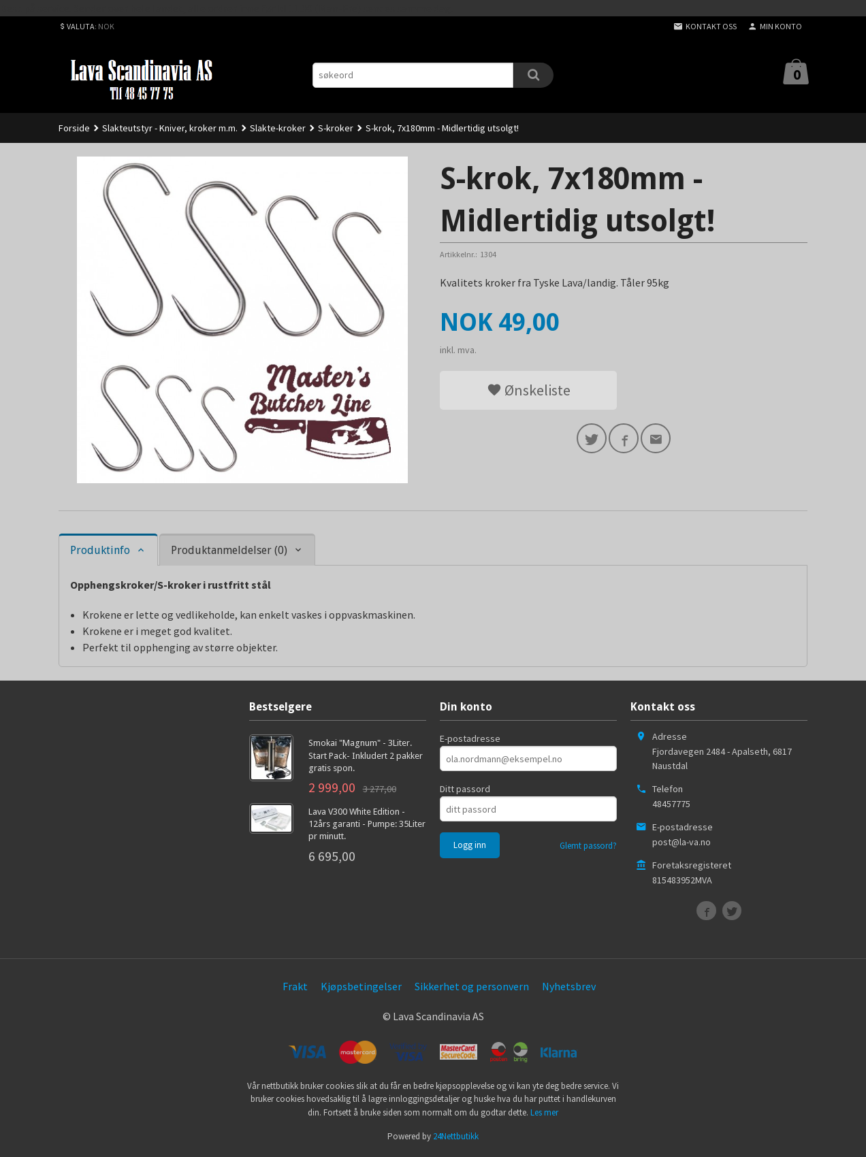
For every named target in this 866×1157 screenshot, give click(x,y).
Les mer (544, 1112)
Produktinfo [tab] (100, 550)
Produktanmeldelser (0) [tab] (229, 550)
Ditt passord (465, 789)
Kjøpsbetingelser (361, 986)
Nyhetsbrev (569, 986)
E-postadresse (470, 738)
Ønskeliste (529, 390)
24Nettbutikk (456, 1136)
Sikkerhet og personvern (472, 986)
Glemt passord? (588, 845)
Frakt (295, 986)
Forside (74, 128)
